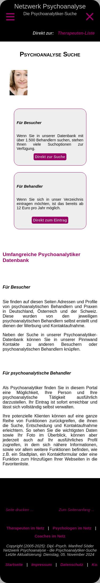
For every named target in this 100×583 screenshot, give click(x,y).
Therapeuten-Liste (76, 33)
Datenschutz (71, 565)
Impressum (41, 565)
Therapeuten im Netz (25, 528)
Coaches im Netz (50, 536)
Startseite (14, 565)
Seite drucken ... (19, 510)
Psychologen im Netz (72, 528)
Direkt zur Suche (50, 157)
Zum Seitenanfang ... (76, 510)
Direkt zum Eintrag (50, 220)
